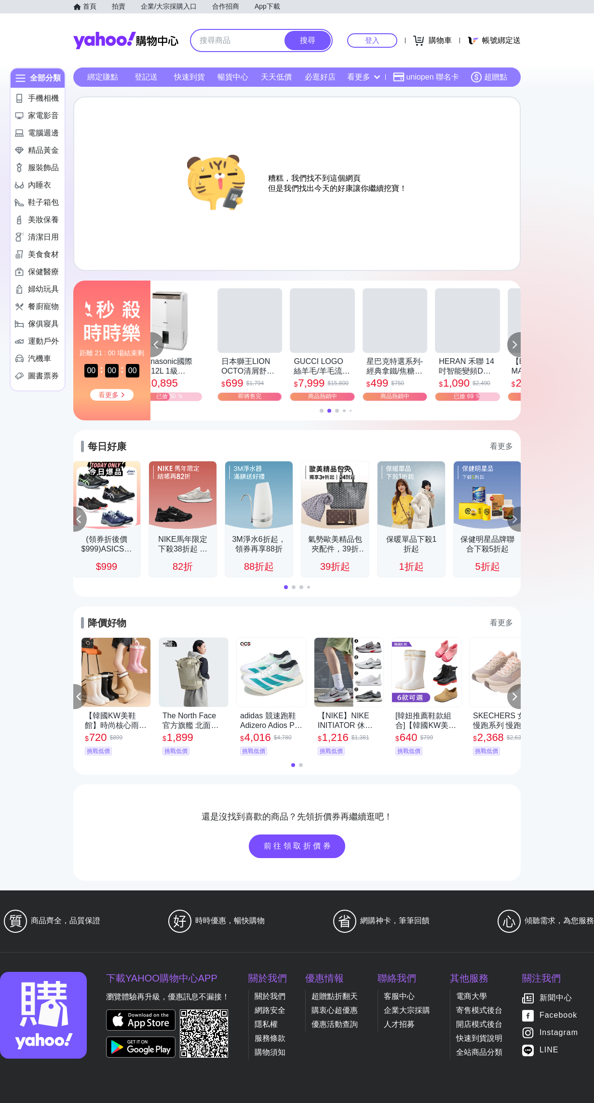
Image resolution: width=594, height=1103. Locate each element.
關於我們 (270, 996)
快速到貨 (189, 77)
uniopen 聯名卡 (426, 77)
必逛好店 (320, 77)
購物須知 (270, 1052)
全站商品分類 (479, 1052)
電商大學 (471, 996)
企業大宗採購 (407, 1010)
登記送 (146, 77)
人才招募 (399, 1024)
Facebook (558, 1015)
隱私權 (266, 1024)
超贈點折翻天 (334, 996)
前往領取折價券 (298, 846)
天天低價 (276, 77)
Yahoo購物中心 (125, 40)
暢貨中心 (232, 77)
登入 (372, 40)
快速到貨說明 (479, 1038)
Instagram (559, 1033)
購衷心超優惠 (334, 1010)
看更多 (363, 77)
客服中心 (399, 996)
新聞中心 (556, 998)
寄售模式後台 (479, 1010)
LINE (549, 1050)
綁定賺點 (102, 77)
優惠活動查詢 (334, 1024)
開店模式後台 (479, 1024)
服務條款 (270, 1038)
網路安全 (270, 1010)
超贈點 (489, 77)
